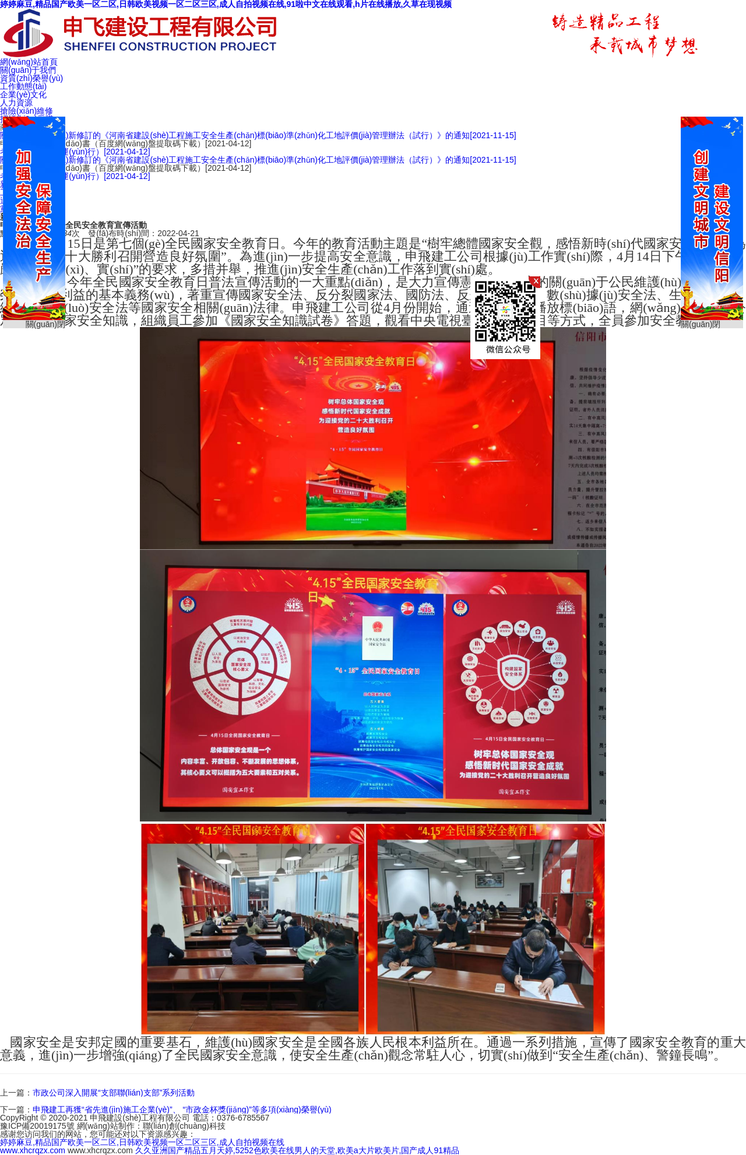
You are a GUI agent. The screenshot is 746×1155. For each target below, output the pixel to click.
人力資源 (16, 102)
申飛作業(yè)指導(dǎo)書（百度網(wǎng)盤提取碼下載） (125, 143)
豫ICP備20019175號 (37, 1126)
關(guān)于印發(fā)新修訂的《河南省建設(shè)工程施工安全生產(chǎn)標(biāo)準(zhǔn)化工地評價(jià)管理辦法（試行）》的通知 (258, 135)
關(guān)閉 (700, 324)
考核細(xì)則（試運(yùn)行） (75, 151)
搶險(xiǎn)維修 (26, 110)
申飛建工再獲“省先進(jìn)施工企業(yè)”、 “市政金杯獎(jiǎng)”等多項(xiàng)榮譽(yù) (182, 1109)
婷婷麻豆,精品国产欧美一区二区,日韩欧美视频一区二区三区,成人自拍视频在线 (142, 1142)
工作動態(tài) (23, 86)
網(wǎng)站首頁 (29, 61)
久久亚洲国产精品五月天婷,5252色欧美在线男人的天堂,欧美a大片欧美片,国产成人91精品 (297, 1150)
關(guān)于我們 (28, 70)
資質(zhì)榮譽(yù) (31, 78)
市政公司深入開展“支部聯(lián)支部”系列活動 (114, 1092)
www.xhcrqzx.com (32, 1150)
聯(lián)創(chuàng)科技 (184, 1126)
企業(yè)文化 (23, 94)
